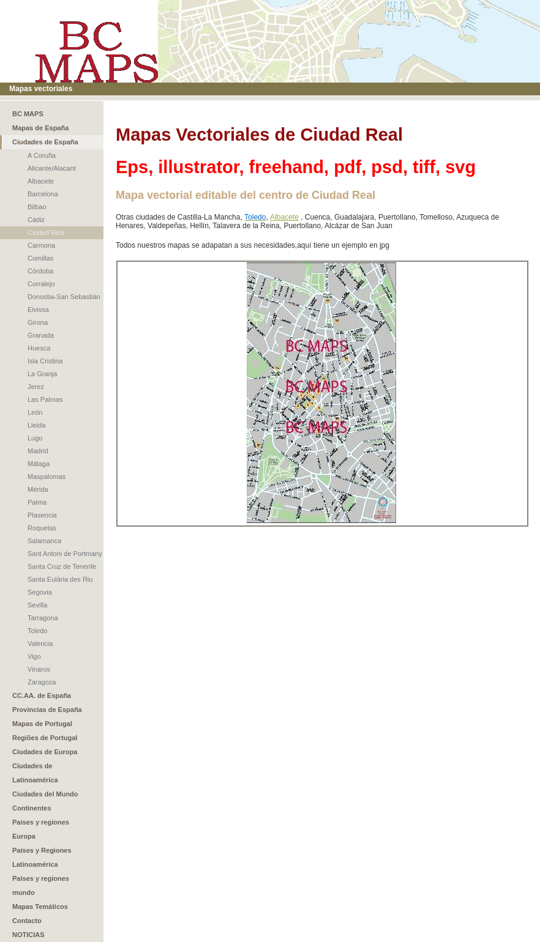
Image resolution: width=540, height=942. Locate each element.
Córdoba (40, 271)
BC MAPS (27, 113)
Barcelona (43, 194)
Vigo (34, 656)
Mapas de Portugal (42, 723)
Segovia (40, 592)
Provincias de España (47, 709)
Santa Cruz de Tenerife (62, 566)
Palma (37, 502)
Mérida (38, 489)
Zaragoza (42, 682)
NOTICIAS (28, 934)
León (35, 412)
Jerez (36, 386)
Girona (38, 322)
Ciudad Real (46, 232)
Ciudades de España (45, 142)
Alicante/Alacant (52, 168)
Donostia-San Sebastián (64, 296)
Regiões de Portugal (44, 737)
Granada (41, 335)
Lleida (36, 425)
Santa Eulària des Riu (60, 579)
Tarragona (43, 617)
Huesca (39, 348)
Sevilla (37, 605)
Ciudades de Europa (44, 751)
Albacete (41, 181)
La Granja (42, 373)
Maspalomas (47, 476)
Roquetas (42, 528)
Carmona (41, 245)
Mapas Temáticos (40, 906)
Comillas (40, 258)
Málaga (39, 463)
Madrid (38, 450)
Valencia (40, 643)
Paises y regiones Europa (40, 829)
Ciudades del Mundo (45, 794)
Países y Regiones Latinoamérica (42, 857)
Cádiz (36, 219)
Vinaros (39, 669)
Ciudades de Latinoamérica (35, 773)
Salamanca (44, 540)
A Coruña (42, 155)
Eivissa (38, 309)
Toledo (37, 630)
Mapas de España (40, 128)
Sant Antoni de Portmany (65, 553)
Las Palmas (45, 399)
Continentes (31, 808)
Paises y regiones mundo (40, 885)
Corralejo (41, 283)
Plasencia (42, 515)
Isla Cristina (45, 361)
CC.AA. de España (41, 695)
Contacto (27, 920)
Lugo (35, 438)
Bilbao (37, 206)
